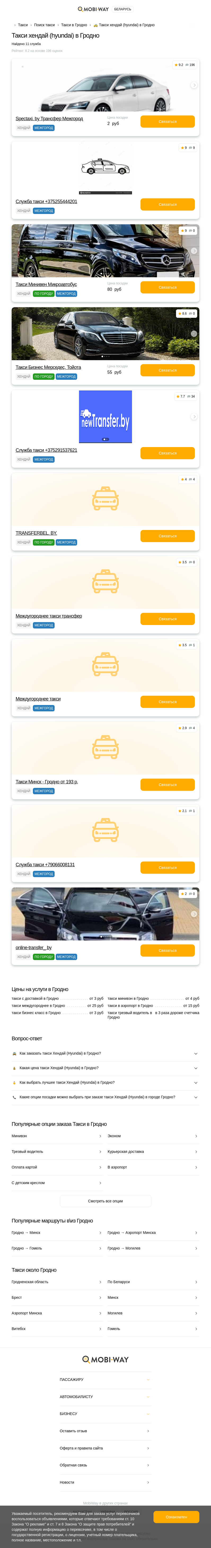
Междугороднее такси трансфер (49, 616)
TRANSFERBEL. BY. (36, 533)
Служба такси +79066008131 (45, 864)
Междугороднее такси (38, 699)
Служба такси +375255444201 (46, 201)
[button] (103, 108)
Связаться (168, 121)
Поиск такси (44, 25)
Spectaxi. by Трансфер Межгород (49, 118)
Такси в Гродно (74, 25)
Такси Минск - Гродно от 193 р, (47, 781)
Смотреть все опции (105, 1201)
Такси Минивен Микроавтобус (46, 284)
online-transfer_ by (33, 947)
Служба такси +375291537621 (46, 450)
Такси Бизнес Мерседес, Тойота (48, 367)
